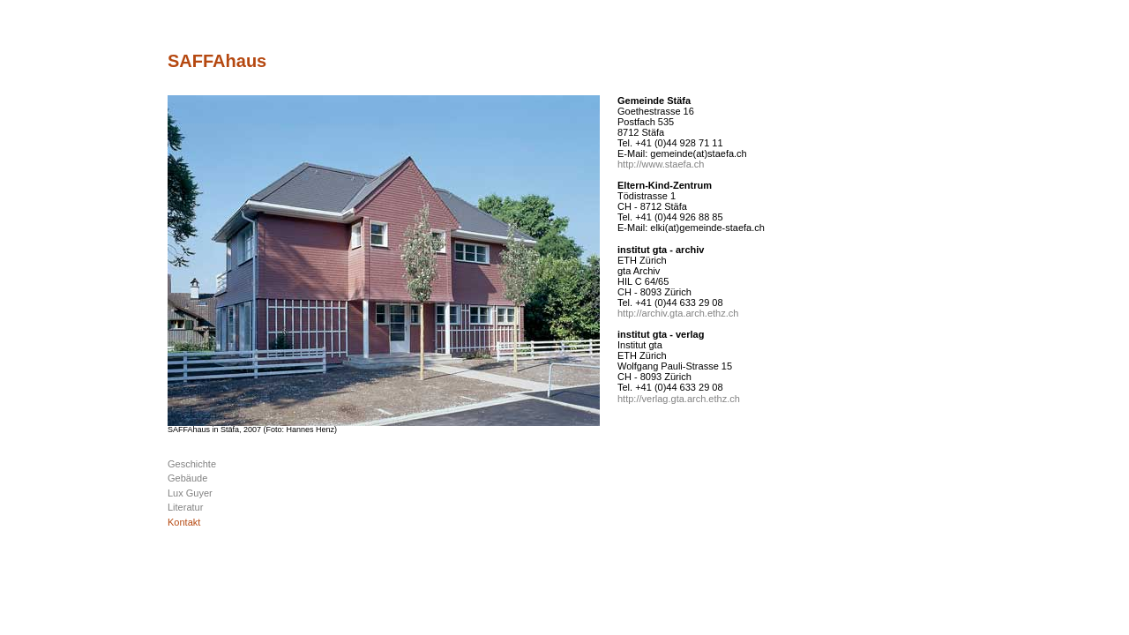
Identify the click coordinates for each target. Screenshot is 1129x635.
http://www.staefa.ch (660, 164)
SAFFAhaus (217, 61)
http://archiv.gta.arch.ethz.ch (677, 313)
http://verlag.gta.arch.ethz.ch (678, 398)
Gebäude (187, 478)
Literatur (185, 507)
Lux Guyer (190, 493)
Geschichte (192, 464)
